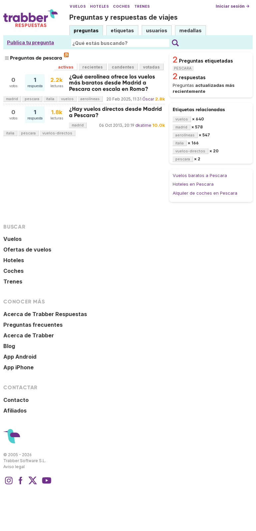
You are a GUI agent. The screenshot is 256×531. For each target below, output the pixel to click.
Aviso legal (14, 466)
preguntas (86, 30)
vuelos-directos (57, 133)
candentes (123, 67)
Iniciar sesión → (232, 6)
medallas (190, 30)
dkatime (143, 125)
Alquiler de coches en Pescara (205, 193)
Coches (121, 6)
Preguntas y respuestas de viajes (123, 17)
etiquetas (122, 30)
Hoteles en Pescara (193, 184)
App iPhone (18, 367)
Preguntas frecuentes (33, 324)
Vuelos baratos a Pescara (200, 175)
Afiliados (15, 410)
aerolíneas (90, 98)
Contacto (16, 400)
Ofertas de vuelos (27, 249)
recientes (92, 67)
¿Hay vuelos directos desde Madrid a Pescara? (115, 111)
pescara (32, 98)
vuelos (67, 98)
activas (65, 67)
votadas (151, 67)
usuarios (156, 30)
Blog (9, 346)
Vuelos (78, 6)
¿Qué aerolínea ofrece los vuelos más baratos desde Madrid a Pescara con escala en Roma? (112, 82)
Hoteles (99, 6)
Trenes (142, 6)
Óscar (148, 98)
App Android (19, 356)
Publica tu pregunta (30, 42)
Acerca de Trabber (28, 335)
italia (50, 98)
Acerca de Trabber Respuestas (45, 314)
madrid (12, 98)
